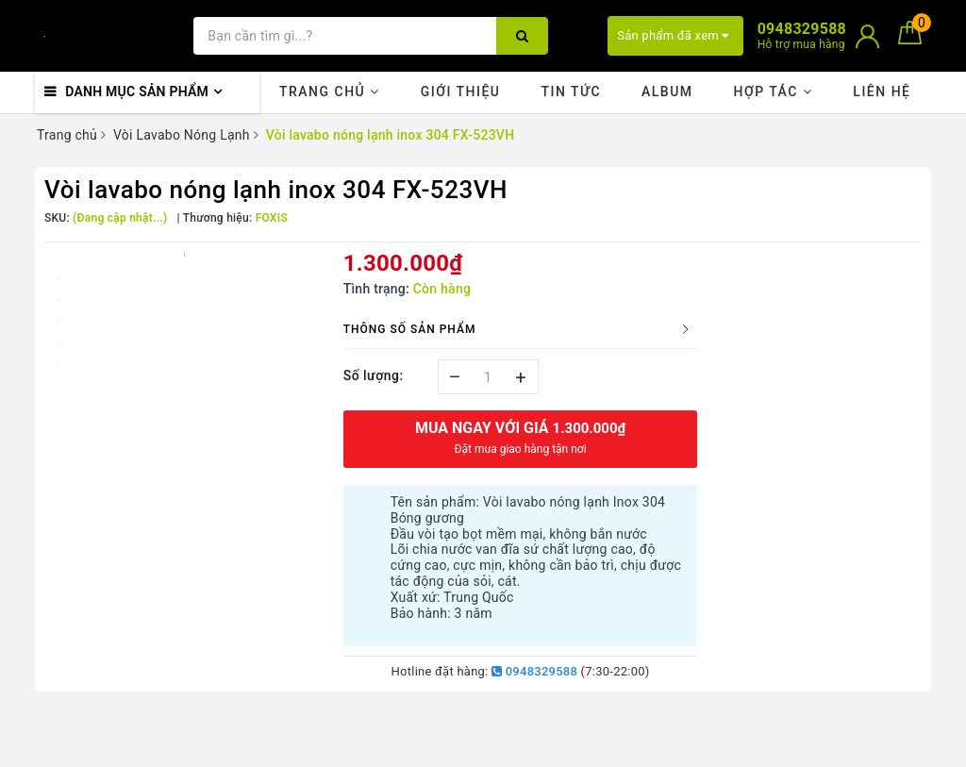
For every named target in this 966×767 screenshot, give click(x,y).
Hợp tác (772, 91)
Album (667, 91)
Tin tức (571, 91)
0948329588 (534, 671)
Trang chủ (329, 91)
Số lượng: (373, 375)
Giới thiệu (461, 91)
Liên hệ (881, 91)
